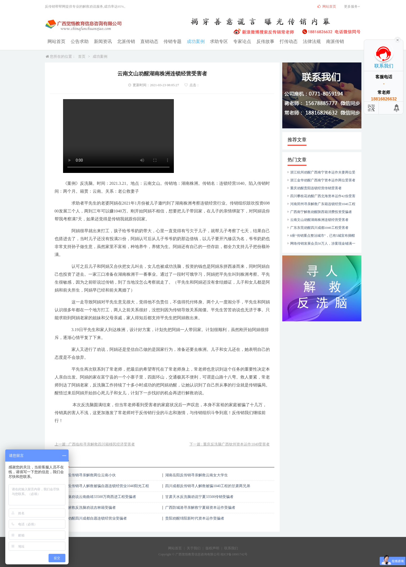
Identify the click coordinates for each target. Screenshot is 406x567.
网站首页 (55, 41)
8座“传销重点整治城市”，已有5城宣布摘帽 (322, 235)
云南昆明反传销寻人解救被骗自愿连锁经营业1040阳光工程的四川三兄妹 (101, 487)
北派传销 (122, 41)
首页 (81, 56)
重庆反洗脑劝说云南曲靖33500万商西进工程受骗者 (94, 496)
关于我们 (193, 548)
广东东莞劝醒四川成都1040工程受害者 (319, 227)
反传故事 (255, 41)
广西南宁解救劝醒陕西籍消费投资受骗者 (321, 212)
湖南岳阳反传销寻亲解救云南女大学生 (196, 475)
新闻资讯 (100, 41)
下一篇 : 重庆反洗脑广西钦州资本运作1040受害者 (229, 444)
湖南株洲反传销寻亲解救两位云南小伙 (84, 475)
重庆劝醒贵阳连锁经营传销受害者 (316, 188)
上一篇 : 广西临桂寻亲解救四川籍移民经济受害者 (95, 444)
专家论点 (233, 41)
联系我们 (231, 548)
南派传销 (321, 41)
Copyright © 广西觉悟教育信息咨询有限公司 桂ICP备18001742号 (203, 554)
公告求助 (78, 41)
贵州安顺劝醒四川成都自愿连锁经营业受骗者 (90, 518)
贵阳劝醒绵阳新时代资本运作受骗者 (194, 518)
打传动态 (277, 41)
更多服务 (352, 6)
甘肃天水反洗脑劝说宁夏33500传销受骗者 (199, 496)
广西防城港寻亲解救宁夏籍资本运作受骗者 (200, 507)
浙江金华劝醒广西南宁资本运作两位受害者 (322, 180)
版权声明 (212, 548)
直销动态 (144, 41)
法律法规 (299, 41)
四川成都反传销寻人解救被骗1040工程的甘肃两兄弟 (207, 486)
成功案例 (188, 41)
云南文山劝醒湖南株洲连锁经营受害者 (319, 219)
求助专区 (211, 41)
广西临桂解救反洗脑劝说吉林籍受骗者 (84, 507)
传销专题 (166, 41)
